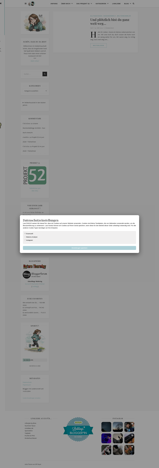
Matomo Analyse (30, 237)
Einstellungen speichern (79, 248)
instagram (28, 240)
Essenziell (28, 233)
